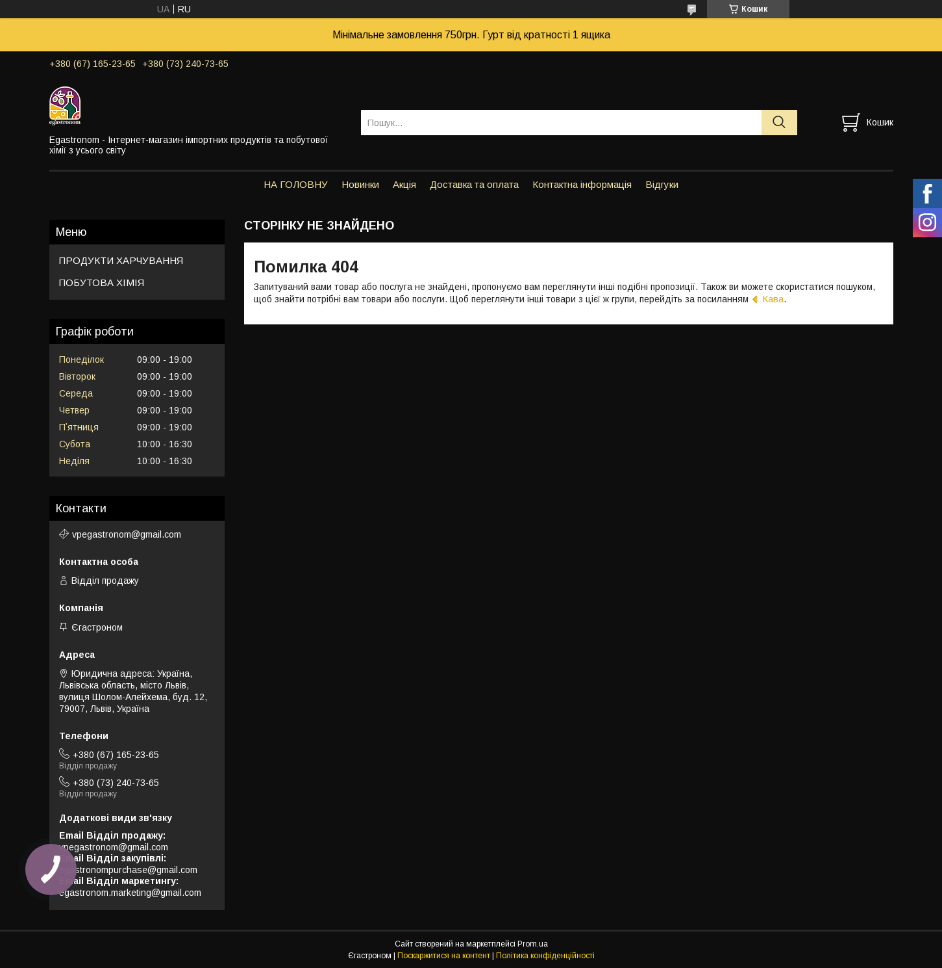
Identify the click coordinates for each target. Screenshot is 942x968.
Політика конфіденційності (545, 955)
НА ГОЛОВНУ (296, 184)
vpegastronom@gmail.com (126, 534)
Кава (773, 298)
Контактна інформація (582, 184)
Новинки (360, 184)
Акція (404, 184)
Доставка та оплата (474, 184)
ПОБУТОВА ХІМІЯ (101, 282)
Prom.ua (532, 943)
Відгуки (661, 184)
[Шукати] (779, 122)
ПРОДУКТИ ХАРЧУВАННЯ (121, 260)
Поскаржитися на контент (443, 955)
